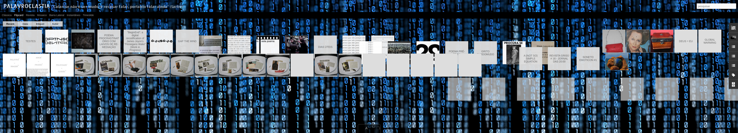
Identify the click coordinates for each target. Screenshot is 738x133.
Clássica (7, 15)
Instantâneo (73, 15)
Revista (30, 15)
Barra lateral (56, 15)
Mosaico (42, 15)
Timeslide (88, 15)
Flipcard (18, 15)
